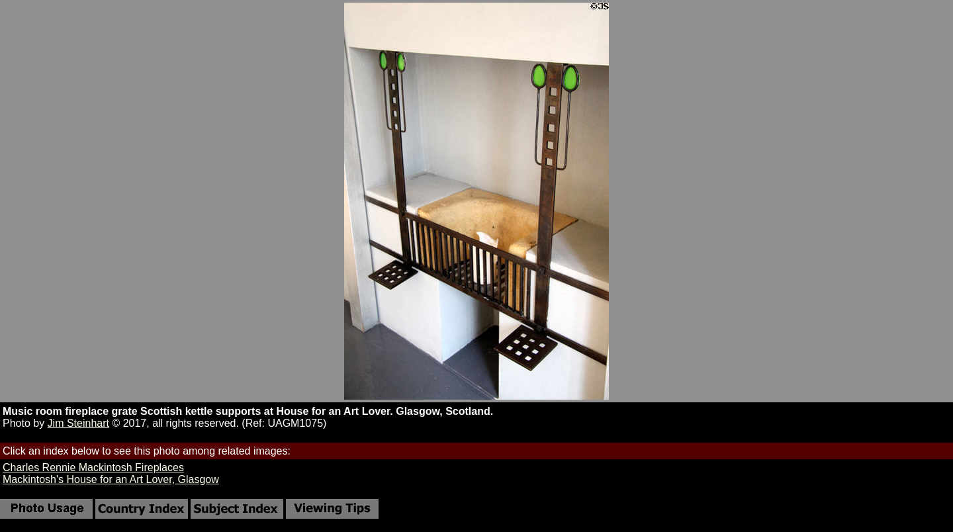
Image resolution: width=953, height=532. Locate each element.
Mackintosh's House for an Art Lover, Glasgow (111, 479)
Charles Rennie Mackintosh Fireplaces (93, 467)
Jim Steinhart (78, 423)
